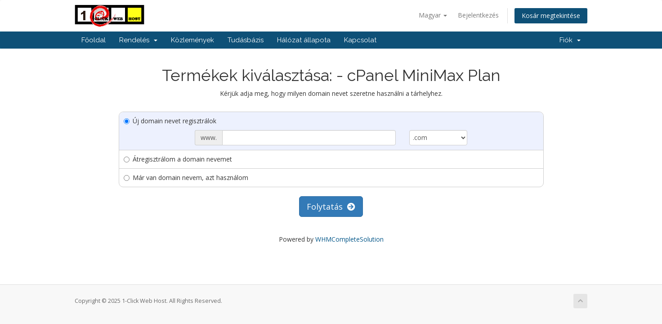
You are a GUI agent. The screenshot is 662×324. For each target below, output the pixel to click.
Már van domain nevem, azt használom (186, 177)
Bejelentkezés (478, 15)
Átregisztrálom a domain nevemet (178, 159)
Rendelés (138, 40)
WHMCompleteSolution (349, 239)
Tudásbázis (246, 40)
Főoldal (93, 40)
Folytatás (331, 206)
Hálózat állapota (304, 40)
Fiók (570, 40)
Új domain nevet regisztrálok (170, 121)
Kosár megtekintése (551, 15)
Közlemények (192, 40)
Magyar (433, 15)
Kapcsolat (360, 40)
